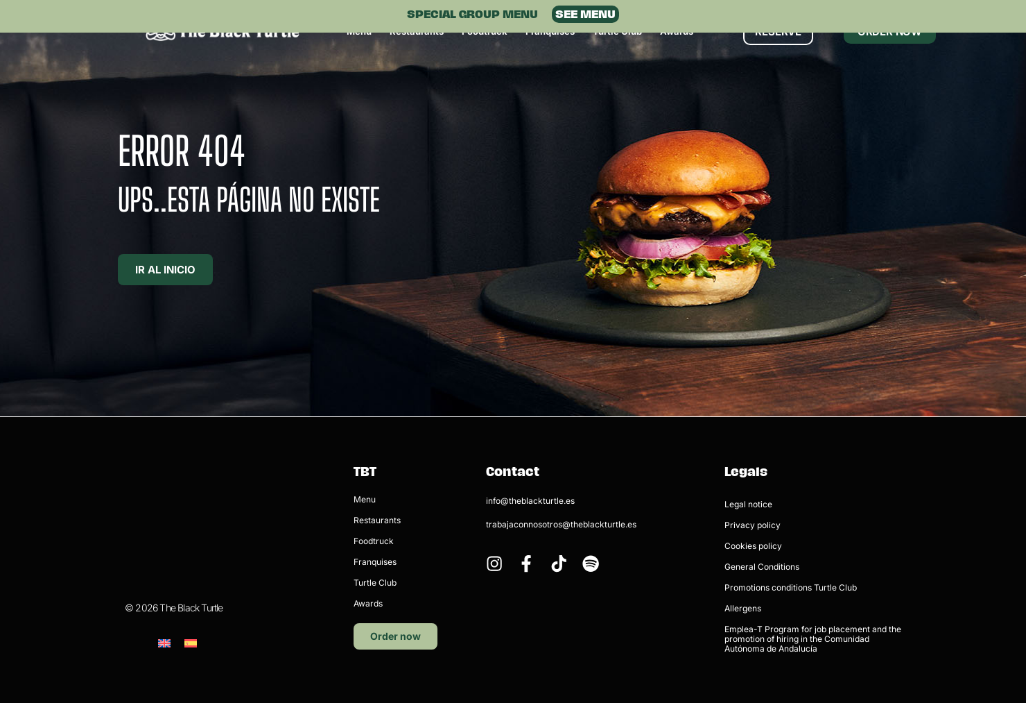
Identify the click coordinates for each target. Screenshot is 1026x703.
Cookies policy (753, 546)
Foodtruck (374, 541)
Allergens (742, 608)
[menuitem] (164, 572)
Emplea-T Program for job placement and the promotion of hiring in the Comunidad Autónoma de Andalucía (812, 639)
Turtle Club (375, 582)
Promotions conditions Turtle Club (790, 587)
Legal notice (748, 504)
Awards (368, 603)
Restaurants (377, 520)
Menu (365, 499)
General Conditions (761, 566)
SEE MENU (585, 14)
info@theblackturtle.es (530, 501)
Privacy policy (752, 525)
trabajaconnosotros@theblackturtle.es (561, 524)
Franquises (375, 562)
